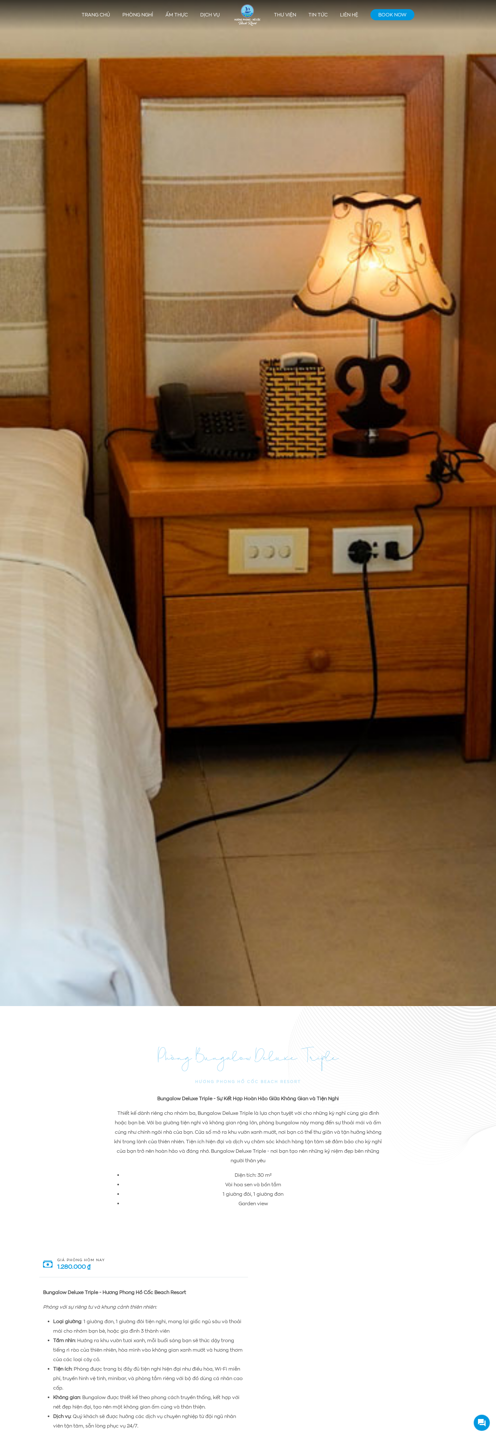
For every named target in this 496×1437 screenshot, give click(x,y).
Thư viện (285, 14)
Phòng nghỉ (137, 14)
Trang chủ (96, 14)
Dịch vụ (210, 14)
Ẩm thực (176, 14)
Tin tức (318, 14)
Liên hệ (349, 14)
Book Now (392, 14)
